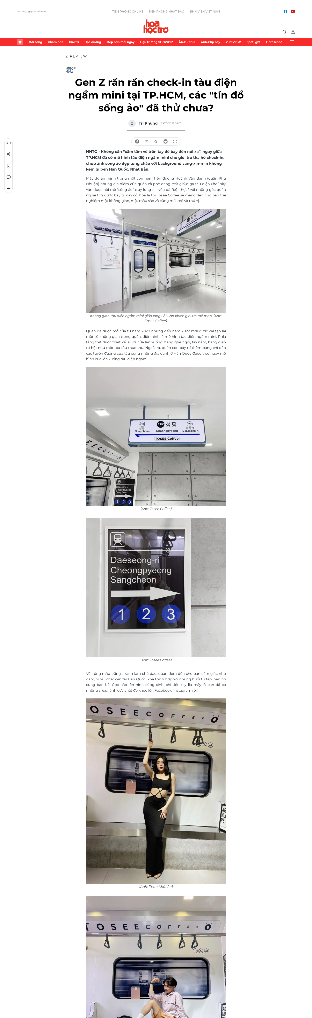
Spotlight (254, 42)
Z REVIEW (233, 42)
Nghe (8, 142)
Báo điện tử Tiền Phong (156, 26)
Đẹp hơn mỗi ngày (121, 42)
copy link (156, 141)
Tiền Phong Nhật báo (166, 11)
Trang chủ (20, 42)
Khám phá (55, 42)
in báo (165, 141)
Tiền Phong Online (128, 11)
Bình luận (8, 177)
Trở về (8, 188)
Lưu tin (8, 165)
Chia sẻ (8, 154)
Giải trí (74, 42)
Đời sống (35, 42)
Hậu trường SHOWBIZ (156, 42)
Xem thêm (292, 42)
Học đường (93, 42)
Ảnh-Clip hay (210, 42)
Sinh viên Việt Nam (204, 11)
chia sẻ (137, 141)
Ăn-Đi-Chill (187, 42)
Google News (69, 69)
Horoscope (274, 42)
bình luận (175, 141)
